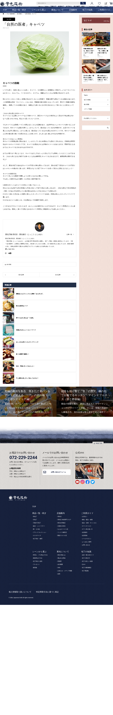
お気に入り (99, 4)
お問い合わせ (86, 545)
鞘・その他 (36, 529)
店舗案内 (73, 10)
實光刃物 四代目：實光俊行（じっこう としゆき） (24, 234)
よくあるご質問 (86, 542)
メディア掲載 (88, 109)
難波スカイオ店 (62, 535)
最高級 (35, 567)
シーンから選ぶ (39, 10)
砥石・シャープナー (39, 526)
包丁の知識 (87, 10)
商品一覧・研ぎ (19, 10)
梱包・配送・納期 (87, 519)
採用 (59, 574)
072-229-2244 (23, 457)
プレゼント (36, 564)
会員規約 (84, 532)
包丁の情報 (87, 100)
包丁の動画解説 (86, 567)
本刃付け (69, 6)
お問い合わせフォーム (58, 472)
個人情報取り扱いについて (20, 592)
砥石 (82, 6)
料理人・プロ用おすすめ (40, 555)
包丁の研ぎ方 (86, 558)
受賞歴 (59, 561)
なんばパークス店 (63, 529)
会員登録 (84, 535)
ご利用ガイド (104, 10)
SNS (59, 567)
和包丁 (35, 516)
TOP (5, 10)
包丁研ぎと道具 (37, 561)
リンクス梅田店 (62, 532)
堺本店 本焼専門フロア (64, 519)
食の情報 (9, 19)
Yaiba (47, 6)
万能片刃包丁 (37, 523)
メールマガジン (86, 538)
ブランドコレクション (39, 532)
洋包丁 (35, 519)
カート (111, 4)
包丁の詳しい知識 (87, 561)
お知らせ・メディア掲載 (65, 571)
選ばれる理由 (61, 558)
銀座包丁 (61, 6)
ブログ (106, 4)
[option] (28, 402)
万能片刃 (53, 6)
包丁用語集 (85, 571)
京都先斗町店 (61, 526)
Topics (86, 95)
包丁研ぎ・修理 (37, 538)
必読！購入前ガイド (88, 555)
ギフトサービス (86, 526)
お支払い (84, 516)
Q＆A (83, 564)
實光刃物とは (61, 555)
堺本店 (59, 516)
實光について (57, 10)
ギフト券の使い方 (87, 529)
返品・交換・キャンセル (89, 523)
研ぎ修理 (77, 6)
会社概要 (60, 564)
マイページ (92, 4)
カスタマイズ (37, 535)
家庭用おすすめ (37, 558)
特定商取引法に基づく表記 (47, 592)
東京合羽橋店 (61, 523)
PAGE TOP (99, 443)
